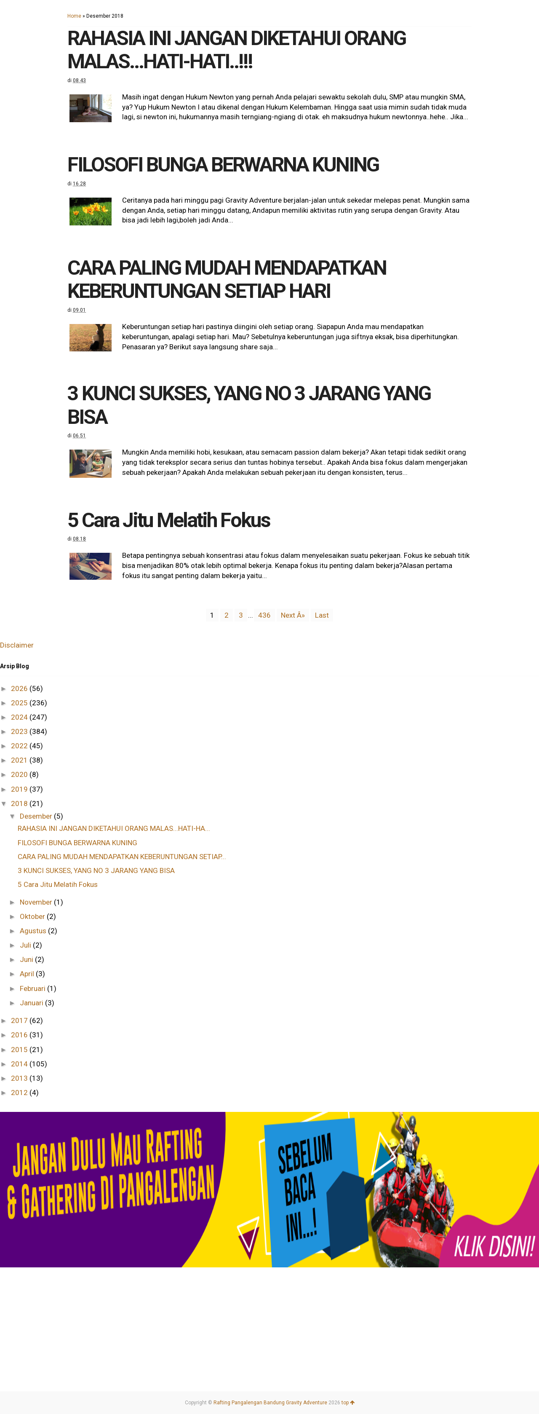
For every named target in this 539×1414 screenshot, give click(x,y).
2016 (20, 1035)
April (28, 973)
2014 (20, 1064)
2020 (20, 774)
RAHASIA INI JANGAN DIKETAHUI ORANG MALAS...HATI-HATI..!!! (236, 49)
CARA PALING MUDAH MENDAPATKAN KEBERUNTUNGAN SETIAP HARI (226, 279)
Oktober (33, 916)
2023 (20, 731)
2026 (20, 688)
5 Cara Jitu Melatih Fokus (168, 520)
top (348, 1403)
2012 (20, 1092)
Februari (33, 988)
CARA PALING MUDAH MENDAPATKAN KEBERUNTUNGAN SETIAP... (122, 856)
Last (322, 615)
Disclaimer (17, 645)
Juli (26, 945)
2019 (20, 789)
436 (264, 615)
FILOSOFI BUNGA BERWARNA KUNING (223, 165)
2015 (20, 1049)
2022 (20, 746)
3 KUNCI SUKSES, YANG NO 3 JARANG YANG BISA (248, 404)
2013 (20, 1078)
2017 (20, 1020)
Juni (27, 959)
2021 (20, 760)
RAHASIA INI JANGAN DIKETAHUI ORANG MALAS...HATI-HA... (114, 828)
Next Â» (293, 615)
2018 (20, 803)
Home (74, 16)
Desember (37, 816)
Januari (32, 1003)
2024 (20, 717)
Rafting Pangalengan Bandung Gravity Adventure (270, 1403)
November (37, 902)
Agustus (34, 931)
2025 (20, 703)
